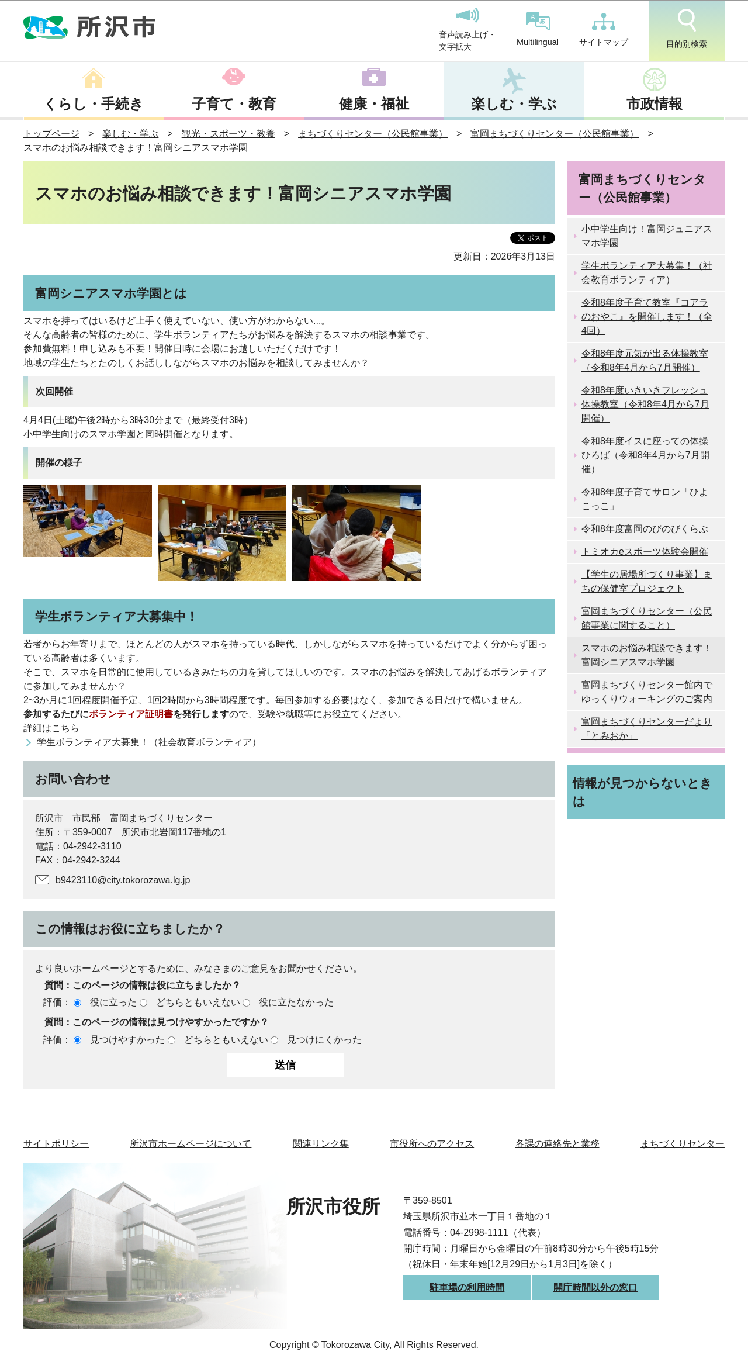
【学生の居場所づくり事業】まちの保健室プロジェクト (646, 581)
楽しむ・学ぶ (514, 104)
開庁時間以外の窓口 (595, 1287)
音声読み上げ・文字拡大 (467, 30)
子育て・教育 (234, 104)
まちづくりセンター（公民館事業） (373, 134)
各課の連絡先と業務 (557, 1144)
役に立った (113, 1002)
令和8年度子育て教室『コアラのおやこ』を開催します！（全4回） (646, 317)
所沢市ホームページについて (190, 1144)
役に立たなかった (296, 1002)
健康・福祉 (374, 104)
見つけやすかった (127, 1040)
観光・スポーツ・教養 (228, 134)
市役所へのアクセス (432, 1144)
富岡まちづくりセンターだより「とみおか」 (646, 729)
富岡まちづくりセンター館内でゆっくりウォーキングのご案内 (646, 692)
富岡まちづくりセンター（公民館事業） (554, 134)
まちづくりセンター (682, 1144)
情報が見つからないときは (642, 792)
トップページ (51, 134)
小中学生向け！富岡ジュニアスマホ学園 (646, 236)
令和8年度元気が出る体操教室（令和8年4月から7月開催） (644, 360)
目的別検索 (686, 29)
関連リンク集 (321, 1144)
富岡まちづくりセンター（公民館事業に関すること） (646, 618)
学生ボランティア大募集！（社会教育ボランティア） (149, 742)
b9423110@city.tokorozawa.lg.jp (123, 880)
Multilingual (538, 29)
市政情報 (654, 104)
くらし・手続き (93, 104)
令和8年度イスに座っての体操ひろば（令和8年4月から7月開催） (645, 455)
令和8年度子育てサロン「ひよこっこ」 (644, 499)
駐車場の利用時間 (467, 1287)
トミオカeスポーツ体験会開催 (644, 551)
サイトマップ (603, 30)
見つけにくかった (324, 1040)
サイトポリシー (56, 1144)
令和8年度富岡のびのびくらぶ (644, 529)
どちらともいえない (198, 1002)
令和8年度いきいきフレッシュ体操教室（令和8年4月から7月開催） (645, 404)
